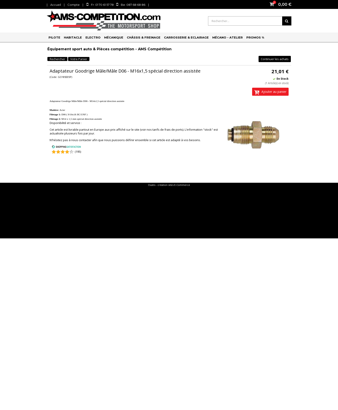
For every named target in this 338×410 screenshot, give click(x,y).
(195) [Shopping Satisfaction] (78, 152)
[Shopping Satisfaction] (66, 147)
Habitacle (73, 37)
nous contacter (81, 140)
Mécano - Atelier (227, 37)
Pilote (54, 37)
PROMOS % (255, 37)
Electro (93, 37)
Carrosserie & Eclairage (186, 37)
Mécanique (113, 37)
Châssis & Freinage (143, 37)
